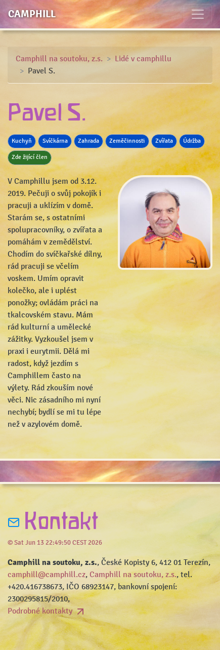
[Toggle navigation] (198, 14)
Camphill (32, 14)
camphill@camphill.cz (46, 575)
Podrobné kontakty (47, 611)
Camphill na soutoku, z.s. (59, 59)
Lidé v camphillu (143, 59)
